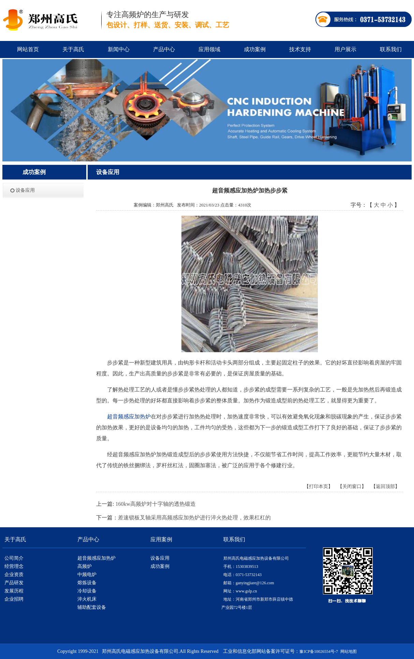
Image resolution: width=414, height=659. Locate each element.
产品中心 (164, 49)
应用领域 (209, 49)
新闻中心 (119, 49)
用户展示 (345, 49)
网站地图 (348, 651)
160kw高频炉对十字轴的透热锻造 (155, 504)
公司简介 (14, 558)
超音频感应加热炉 (96, 558)
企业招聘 (14, 599)
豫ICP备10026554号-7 (318, 651)
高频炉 (84, 566)
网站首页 (28, 49)
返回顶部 (385, 486)
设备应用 (25, 190)
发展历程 (14, 590)
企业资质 (14, 574)
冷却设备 (87, 590)
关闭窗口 (351, 486)
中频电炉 (87, 574)
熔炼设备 (87, 582)
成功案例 (255, 49)
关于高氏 (73, 49)
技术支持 (300, 49)
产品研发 (14, 582)
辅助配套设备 (91, 607)
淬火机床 (87, 599)
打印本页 (318, 486)
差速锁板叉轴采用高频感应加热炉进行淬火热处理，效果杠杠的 (194, 517)
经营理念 (14, 566)
